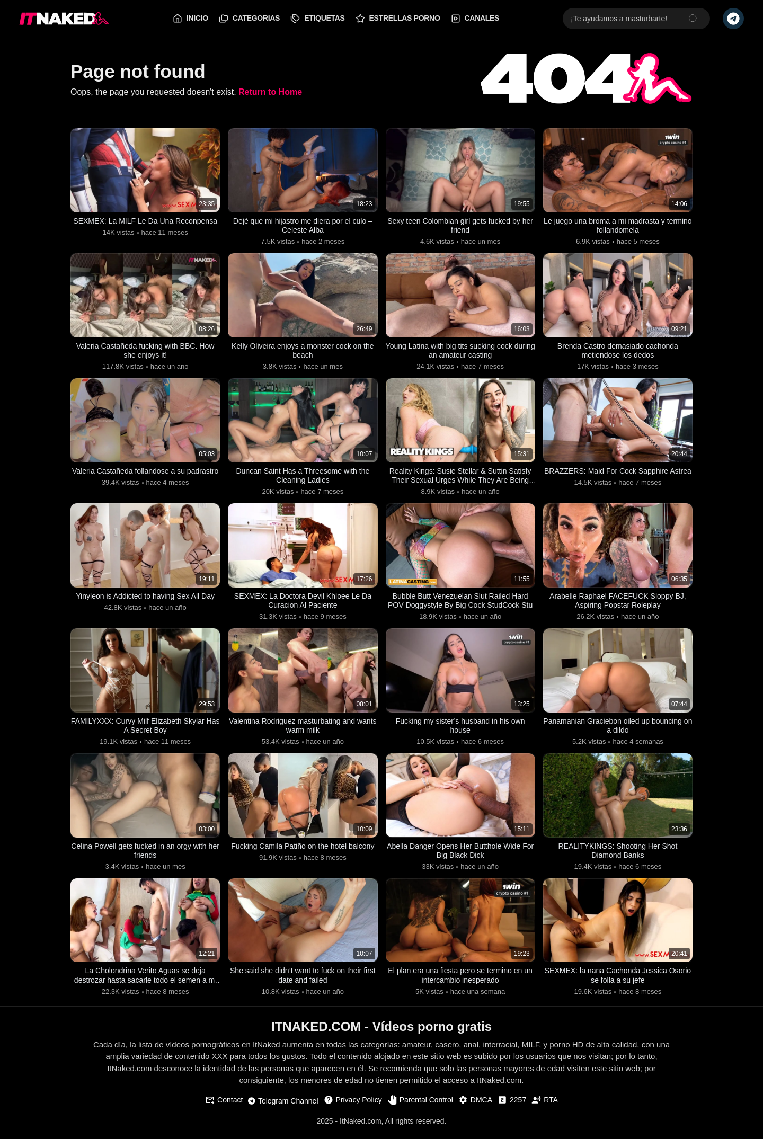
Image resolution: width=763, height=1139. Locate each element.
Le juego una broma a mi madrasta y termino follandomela (617, 226)
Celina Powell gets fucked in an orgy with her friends (145, 856)
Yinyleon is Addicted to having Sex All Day (145, 598)
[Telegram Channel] (733, 18)
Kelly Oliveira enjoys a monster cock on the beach (302, 352)
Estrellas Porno (398, 18)
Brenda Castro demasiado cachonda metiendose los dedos (617, 352)
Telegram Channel (283, 1108)
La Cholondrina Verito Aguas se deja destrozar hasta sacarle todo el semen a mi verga (145, 982)
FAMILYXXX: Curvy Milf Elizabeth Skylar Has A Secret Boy (145, 729)
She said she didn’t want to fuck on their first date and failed (303, 982)
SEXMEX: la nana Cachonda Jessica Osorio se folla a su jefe (617, 982)
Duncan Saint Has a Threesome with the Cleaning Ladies (303, 478)
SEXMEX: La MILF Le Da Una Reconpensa (145, 226)
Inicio (190, 18)
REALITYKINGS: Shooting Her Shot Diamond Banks (617, 856)
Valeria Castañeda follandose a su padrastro (145, 478)
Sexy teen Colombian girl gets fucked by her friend (460, 226)
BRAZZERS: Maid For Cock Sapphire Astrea (618, 478)
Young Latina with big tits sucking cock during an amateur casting (460, 352)
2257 (512, 1106)
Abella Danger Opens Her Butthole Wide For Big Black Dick (460, 856)
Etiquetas (317, 18)
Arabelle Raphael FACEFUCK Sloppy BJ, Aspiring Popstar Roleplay (617, 603)
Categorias (249, 18)
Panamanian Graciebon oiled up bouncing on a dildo (617, 729)
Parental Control (420, 1106)
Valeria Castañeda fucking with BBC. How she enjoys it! (145, 352)
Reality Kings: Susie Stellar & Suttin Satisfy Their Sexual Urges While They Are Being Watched (460, 478)
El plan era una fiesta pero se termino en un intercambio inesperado (460, 982)
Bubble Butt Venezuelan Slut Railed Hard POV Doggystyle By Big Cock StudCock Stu (460, 603)
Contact (224, 1106)
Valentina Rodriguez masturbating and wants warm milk (302, 729)
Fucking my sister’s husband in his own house (460, 729)
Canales (475, 18)
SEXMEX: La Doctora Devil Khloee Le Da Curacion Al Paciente (302, 603)
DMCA (475, 1106)
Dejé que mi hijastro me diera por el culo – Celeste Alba (302, 226)
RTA (544, 1106)
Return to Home (270, 91)
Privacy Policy (353, 1106)
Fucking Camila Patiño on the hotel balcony (303, 856)
